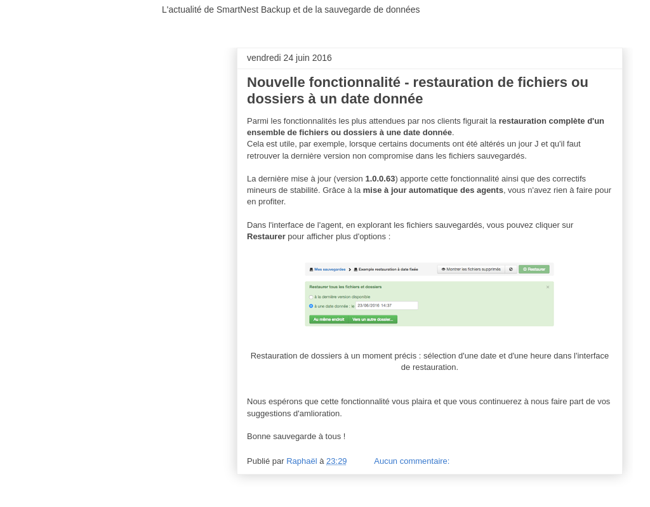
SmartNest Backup (109, 17)
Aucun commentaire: (413, 461)
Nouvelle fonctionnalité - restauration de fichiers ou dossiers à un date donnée (417, 90)
